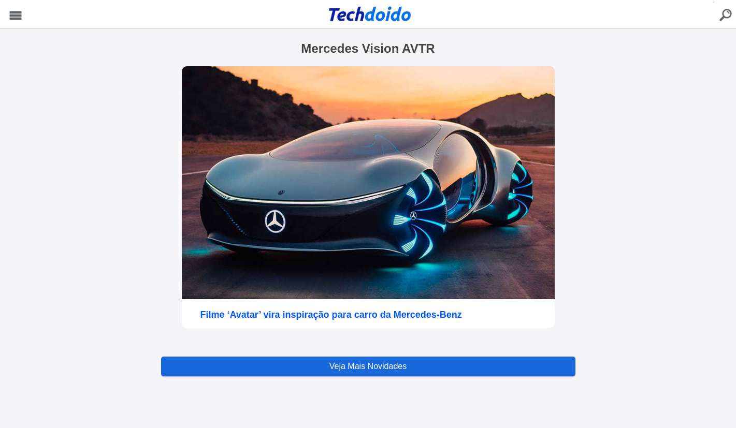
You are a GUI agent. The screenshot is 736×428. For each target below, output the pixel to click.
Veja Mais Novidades (368, 366)
